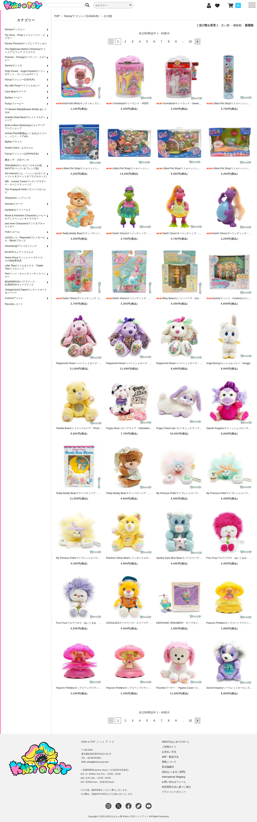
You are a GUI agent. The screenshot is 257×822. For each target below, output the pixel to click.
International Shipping (173, 776)
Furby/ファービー (14, 103)
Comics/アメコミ (14, 298)
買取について (169, 761)
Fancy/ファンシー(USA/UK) (20, 79)
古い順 (225, 25)
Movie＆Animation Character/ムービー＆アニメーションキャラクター (25, 217)
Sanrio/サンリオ (13, 65)
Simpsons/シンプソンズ (18, 197)
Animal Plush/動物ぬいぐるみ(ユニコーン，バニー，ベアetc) (26, 135)
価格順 (237, 25)
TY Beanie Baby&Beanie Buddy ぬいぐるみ (26, 111)
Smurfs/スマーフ (14, 203)
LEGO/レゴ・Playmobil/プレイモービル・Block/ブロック (25, 239)
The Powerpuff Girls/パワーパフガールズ (25, 191)
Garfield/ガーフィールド (18, 210)
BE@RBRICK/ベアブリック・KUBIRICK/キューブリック (21, 283)
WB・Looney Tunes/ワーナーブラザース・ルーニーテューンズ (25, 183)
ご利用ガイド (169, 746)
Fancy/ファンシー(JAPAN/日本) (22, 153)
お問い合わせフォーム (174, 781)
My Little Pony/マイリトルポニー (22, 85)
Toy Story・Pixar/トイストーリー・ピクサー (25, 36)
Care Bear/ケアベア (15, 91)
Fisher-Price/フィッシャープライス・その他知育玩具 (25, 259)
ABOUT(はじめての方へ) (175, 741)
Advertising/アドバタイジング (21, 246)
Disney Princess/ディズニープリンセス (26, 43)
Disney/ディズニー (15, 29)
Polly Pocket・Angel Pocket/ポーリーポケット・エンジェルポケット (25, 73)
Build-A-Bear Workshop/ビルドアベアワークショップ (25, 127)
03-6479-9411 (94, 757)
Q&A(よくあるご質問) (173, 771)
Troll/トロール (12, 232)
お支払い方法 (169, 751)
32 (190, 41)
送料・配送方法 (170, 756)
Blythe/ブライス (13, 141)
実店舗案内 (168, 766)
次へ (198, 41)
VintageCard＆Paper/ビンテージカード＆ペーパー (26, 291)
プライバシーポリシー (174, 791)
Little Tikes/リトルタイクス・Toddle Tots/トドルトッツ (24, 267)
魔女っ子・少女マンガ (17, 159)
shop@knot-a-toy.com (98, 761)
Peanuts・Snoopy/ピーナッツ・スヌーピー (26, 59)
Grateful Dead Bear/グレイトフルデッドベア (25, 119)
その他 (107, 16)
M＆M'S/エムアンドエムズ (19, 252)
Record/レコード (14, 304)
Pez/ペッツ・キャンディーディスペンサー (25, 275)
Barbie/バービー (13, 97)
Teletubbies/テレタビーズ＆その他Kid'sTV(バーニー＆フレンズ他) (23, 167)
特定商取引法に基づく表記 (176, 786)
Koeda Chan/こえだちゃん (19, 147)
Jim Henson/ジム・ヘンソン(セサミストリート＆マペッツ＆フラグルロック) (26, 175)
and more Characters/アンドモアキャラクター (25, 225)
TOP (57, 16)
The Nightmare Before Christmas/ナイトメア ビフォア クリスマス (25, 51)
